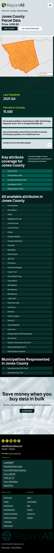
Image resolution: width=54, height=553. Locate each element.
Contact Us (31, 514)
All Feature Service (15, 470)
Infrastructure (8, 506)
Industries (6, 492)
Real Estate (8, 498)
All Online (11, 482)
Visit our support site (14, 453)
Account (4, 449)
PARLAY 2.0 (9, 478)
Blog (28, 506)
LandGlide (9, 463)
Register (12, 449)
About (29, 498)
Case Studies (31, 502)
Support (30, 518)
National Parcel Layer (13, 466)
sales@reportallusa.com (12, 446)
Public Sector (8, 526)
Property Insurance (10, 518)
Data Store (5, 11)
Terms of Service (16, 547)
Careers (30, 510)
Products (6, 457)
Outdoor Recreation (10, 514)
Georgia (13, 11)
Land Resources (9, 510)
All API (9, 474)
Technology (8, 522)
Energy (6, 502)
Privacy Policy (6, 547)
